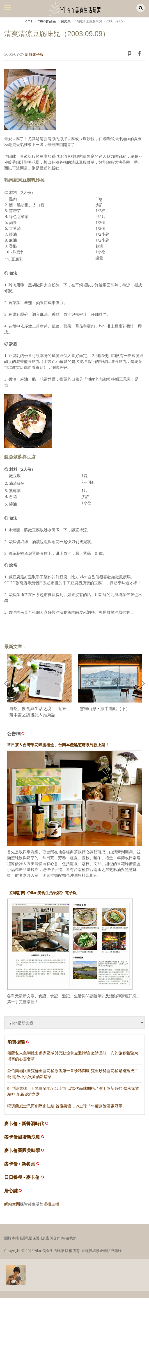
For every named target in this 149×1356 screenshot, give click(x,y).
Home (28, 21)
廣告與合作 (51, 1238)
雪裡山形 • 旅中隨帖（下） (105, 708)
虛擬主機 (51, 1204)
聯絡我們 (69, 1238)
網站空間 (12, 1204)
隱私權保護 (30, 1238)
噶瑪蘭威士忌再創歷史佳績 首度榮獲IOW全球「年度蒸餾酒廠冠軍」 (66, 1106)
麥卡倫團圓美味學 (22, 1150)
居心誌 (11, 1190)
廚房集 (66, 21)
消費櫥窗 (18, 1042)
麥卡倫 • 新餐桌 (19, 1164)
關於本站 (11, 1238)
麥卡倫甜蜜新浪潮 (22, 1137)
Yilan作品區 (46, 21)
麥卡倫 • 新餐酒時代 (24, 1123)
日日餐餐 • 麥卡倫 (22, 1177)
